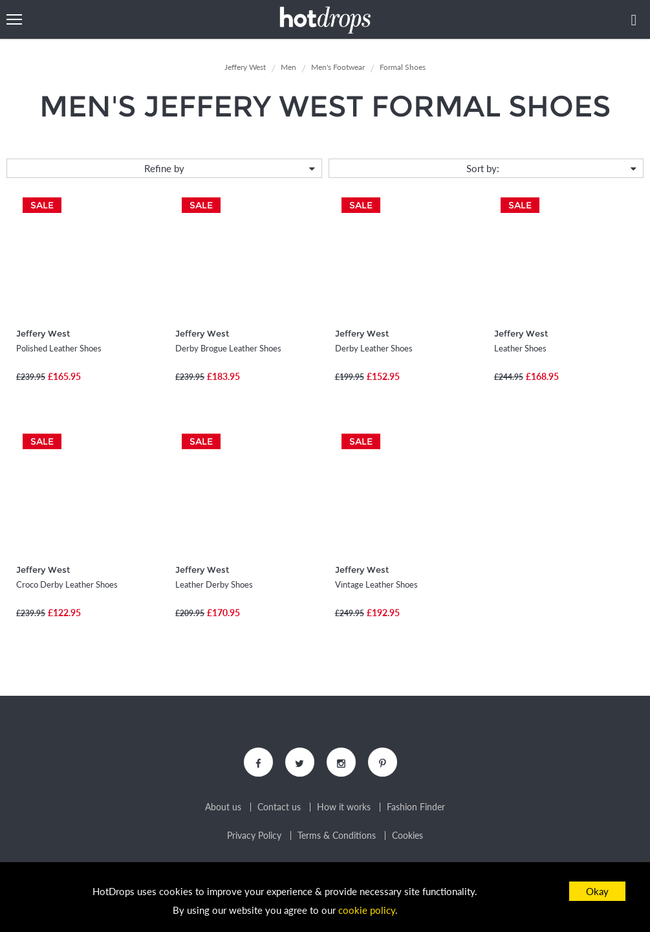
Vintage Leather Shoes (376, 584)
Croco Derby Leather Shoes (67, 584)
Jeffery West (43, 333)
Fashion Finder (416, 807)
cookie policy (366, 910)
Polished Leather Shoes (59, 348)
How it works (344, 807)
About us (223, 807)
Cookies (407, 835)
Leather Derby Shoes (214, 584)
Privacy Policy (254, 835)
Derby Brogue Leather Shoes (228, 348)
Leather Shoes (520, 348)
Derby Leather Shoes (374, 348)
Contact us (279, 807)
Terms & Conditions (337, 835)
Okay (597, 891)
